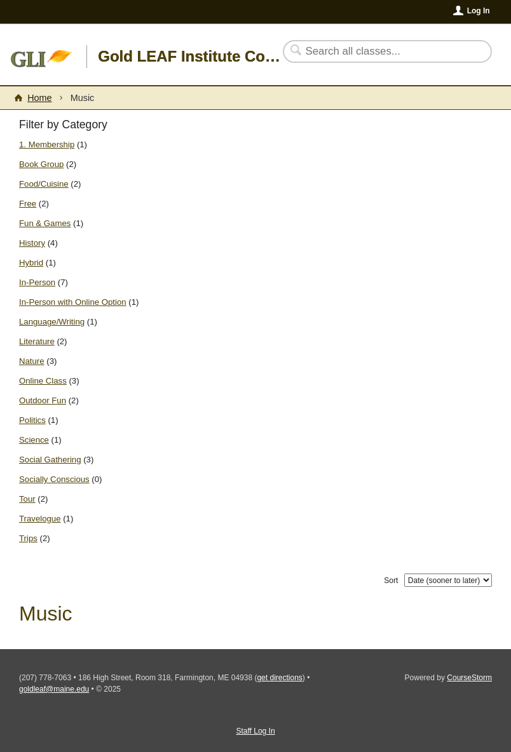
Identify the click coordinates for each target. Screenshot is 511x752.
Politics (32, 420)
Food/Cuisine (44, 184)
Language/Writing (52, 321)
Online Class (43, 381)
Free (27, 203)
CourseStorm (469, 677)
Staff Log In (255, 731)
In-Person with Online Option (72, 302)
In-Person (37, 282)
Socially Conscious (54, 479)
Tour (27, 499)
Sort (391, 580)
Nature (31, 361)
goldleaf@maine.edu (54, 689)
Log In (478, 10)
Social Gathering (50, 459)
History (32, 243)
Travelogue (40, 518)
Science (34, 440)
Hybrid (31, 262)
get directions (279, 677)
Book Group (41, 164)
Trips (28, 538)
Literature (37, 341)
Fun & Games (45, 223)
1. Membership (46, 144)
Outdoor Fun (42, 400)
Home (39, 98)
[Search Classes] (379, 51)
